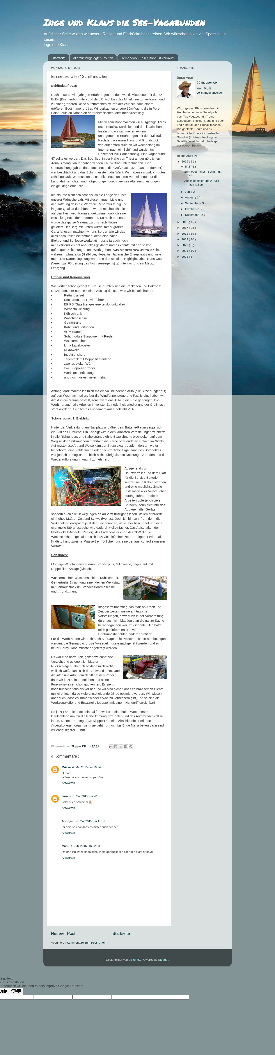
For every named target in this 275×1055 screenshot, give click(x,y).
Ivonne (66, 796)
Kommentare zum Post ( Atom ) (87, 942)
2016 (185, 222)
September (192, 203)
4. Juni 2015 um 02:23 (85, 846)
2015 (185, 161)
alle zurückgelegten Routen (93, 58)
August (190, 197)
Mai (188, 166)
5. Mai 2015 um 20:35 (87, 796)
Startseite (59, 58)
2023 (185, 256)
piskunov (134, 959)
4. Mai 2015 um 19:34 (86, 767)
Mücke (66, 767)
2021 (185, 250)
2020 (185, 245)
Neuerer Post (63, 933)
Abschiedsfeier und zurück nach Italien (201, 182)
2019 (185, 239)
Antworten (68, 783)
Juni (188, 191)
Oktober (191, 209)
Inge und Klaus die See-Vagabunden (124, 22)
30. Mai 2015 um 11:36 (90, 821)
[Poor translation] (16, 991)
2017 (185, 227)
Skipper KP (209, 82)
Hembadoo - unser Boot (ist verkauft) (148, 58)
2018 (185, 233)
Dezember (192, 214)
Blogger (163, 959)
